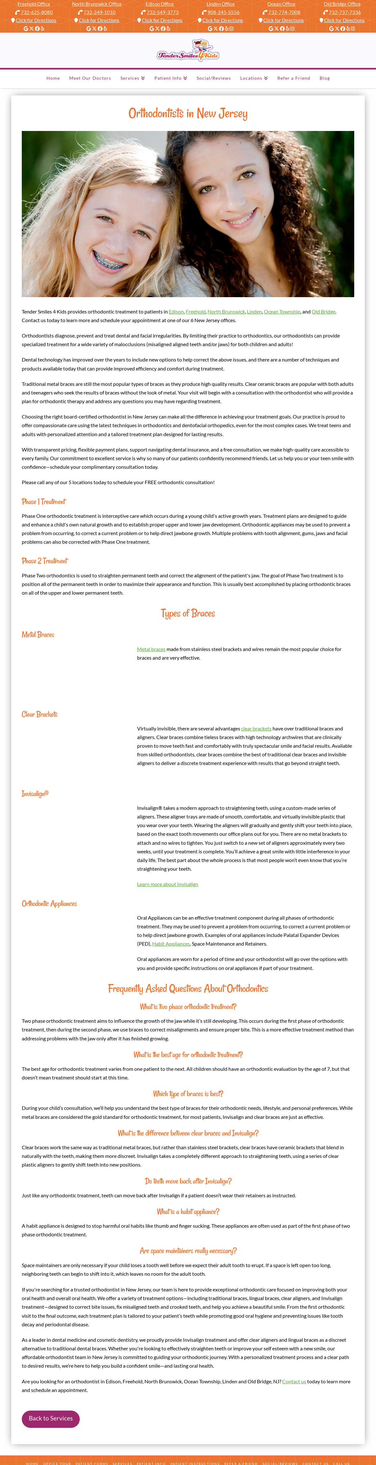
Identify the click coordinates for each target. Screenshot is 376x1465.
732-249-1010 (100, 12)
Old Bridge (323, 311)
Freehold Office (34, 4)
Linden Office (221, 4)
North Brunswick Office (97, 4)
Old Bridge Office (342, 4)
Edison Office (160, 4)
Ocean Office (281, 4)
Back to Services (51, 1418)
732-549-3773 (163, 12)
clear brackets (256, 728)
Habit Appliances (171, 943)
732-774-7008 (284, 12)
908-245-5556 (224, 12)
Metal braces (151, 649)
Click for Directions (36, 20)
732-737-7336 (345, 12)
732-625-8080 (37, 12)
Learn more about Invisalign (167, 884)
